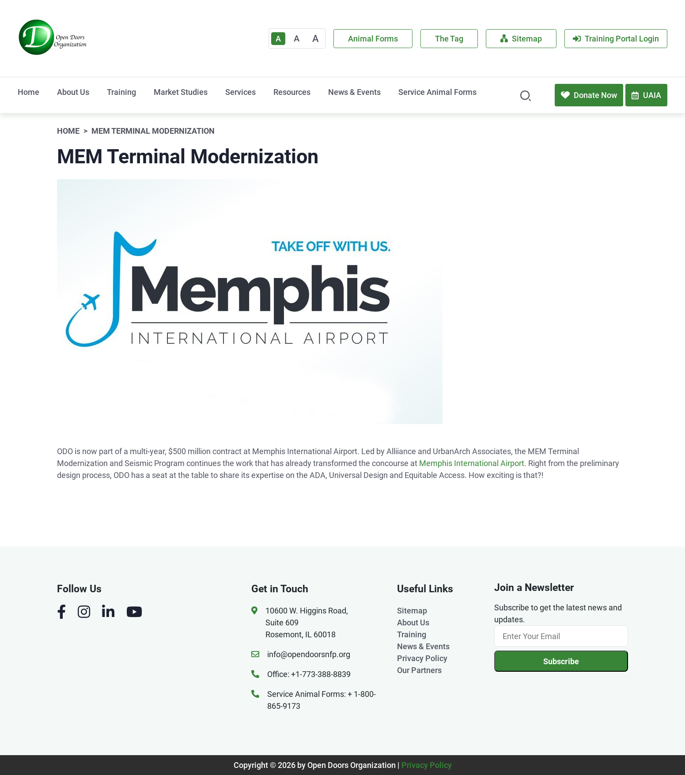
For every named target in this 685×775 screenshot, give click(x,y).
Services (240, 92)
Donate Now (589, 95)
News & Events (354, 92)
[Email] (561, 636)
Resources (291, 92)
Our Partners (419, 670)
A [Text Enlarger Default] (278, 38)
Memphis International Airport (471, 463)
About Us (73, 92)
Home (28, 92)
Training (121, 92)
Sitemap (521, 38)
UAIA (646, 95)
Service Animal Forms (437, 92)
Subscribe (561, 661)
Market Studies (181, 92)
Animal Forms (373, 38)
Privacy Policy (422, 658)
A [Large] (315, 38)
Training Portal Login (616, 38)
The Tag (449, 38)
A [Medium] (296, 38)
